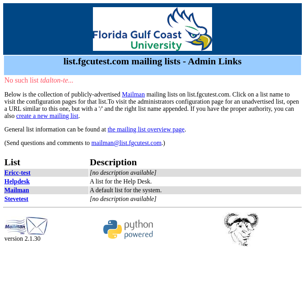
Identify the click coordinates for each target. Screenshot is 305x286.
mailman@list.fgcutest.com (126, 142)
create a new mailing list (47, 115)
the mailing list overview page (146, 129)
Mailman (133, 94)
